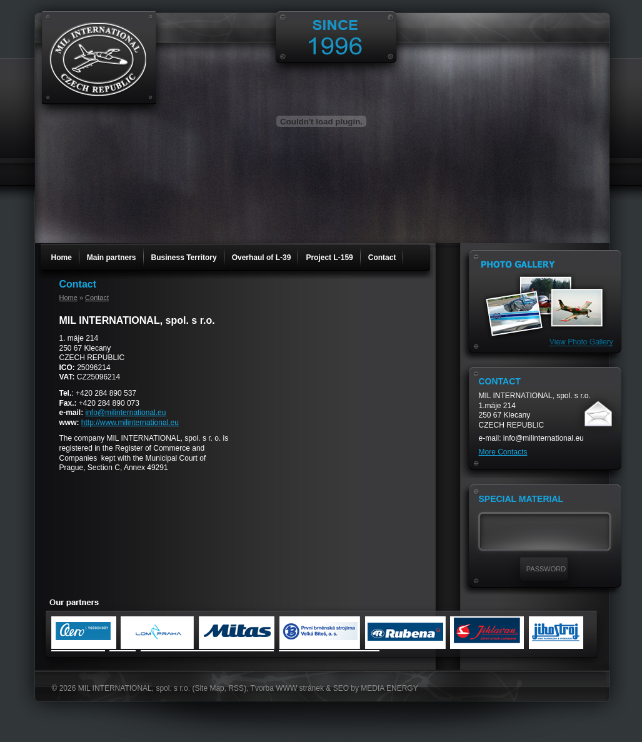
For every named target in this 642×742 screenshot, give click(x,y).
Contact (382, 257)
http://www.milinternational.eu (130, 422)
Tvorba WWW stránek (287, 688)
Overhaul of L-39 (261, 257)
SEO (341, 688)
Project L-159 (329, 257)
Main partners (111, 257)
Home (61, 257)
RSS (236, 688)
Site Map (209, 688)
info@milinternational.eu (126, 412)
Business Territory (184, 257)
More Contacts (503, 452)
